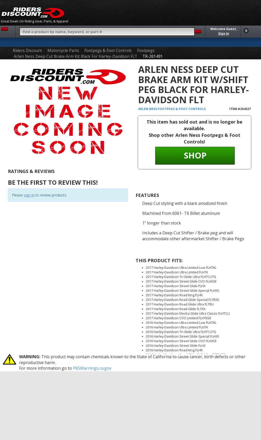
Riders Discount (27, 50)
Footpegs (145, 50)
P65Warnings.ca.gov (92, 368)
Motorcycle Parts (63, 50)
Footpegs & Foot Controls (108, 50)
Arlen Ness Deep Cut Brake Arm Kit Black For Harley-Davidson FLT (75, 56)
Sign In (223, 33)
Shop (195, 155)
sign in (29, 195)
